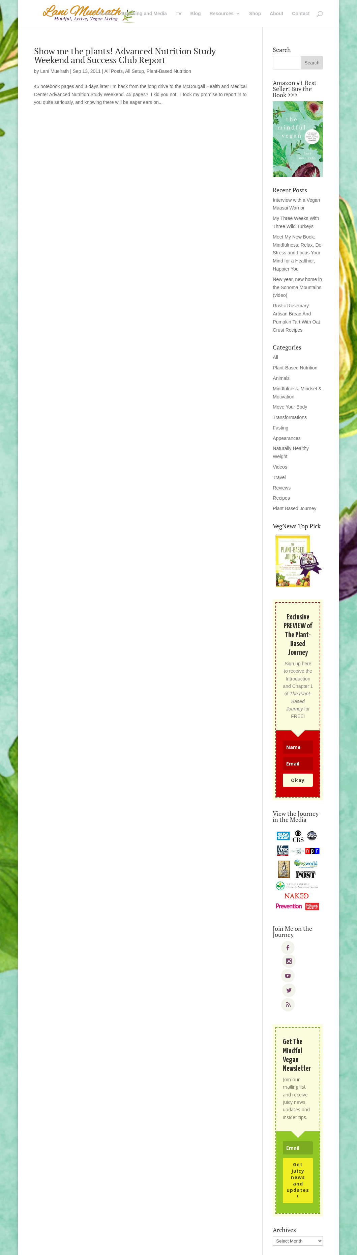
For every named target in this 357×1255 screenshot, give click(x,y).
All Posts (114, 71)
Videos (280, 467)
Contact (300, 13)
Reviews (282, 488)
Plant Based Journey (294, 508)
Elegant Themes (79, 1245)
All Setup (134, 71)
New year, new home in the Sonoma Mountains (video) (297, 287)
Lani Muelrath (54, 71)
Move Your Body (290, 407)
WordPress (140, 1245)
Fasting (280, 427)
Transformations (290, 417)
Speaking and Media (144, 13)
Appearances (287, 438)
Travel (279, 477)
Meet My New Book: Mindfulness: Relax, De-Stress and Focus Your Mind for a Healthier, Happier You (298, 253)
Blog (195, 13)
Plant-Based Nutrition (169, 71)
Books (105, 13)
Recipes (281, 498)
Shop (255, 13)
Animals (281, 378)
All (275, 357)
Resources (222, 13)
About (276, 13)
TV (179, 13)
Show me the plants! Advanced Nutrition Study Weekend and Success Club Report (125, 55)
